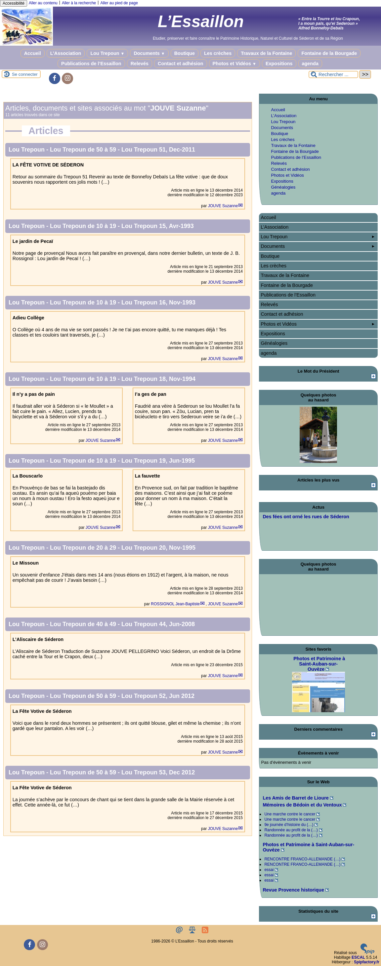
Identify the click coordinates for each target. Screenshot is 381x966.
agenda (310, 63)
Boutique (184, 53)
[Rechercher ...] (333, 74)
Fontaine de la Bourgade (329, 53)
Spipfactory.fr (366, 962)
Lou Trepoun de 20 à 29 (84, 547)
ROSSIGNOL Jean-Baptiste (175, 604)
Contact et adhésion (180, 63)
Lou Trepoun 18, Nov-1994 (158, 379)
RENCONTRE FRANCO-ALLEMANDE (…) (302, 859)
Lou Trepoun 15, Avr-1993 (157, 226)
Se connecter (25, 74)
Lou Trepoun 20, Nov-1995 (158, 547)
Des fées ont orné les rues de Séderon (306, 516)
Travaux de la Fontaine (266, 53)
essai (269, 869)
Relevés (139, 63)
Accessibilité (13, 3)
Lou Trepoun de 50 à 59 (84, 149)
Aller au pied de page (119, 3)
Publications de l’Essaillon (91, 63)
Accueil (32, 53)
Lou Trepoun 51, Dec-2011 (158, 149)
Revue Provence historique (293, 890)
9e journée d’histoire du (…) (288, 824)
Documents (149, 53)
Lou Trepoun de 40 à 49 (84, 624)
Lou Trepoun (107, 53)
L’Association (65, 53)
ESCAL (358, 957)
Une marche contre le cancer (289, 814)
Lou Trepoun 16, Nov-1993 (158, 302)
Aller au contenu (43, 3)
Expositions (279, 63)
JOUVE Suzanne (223, 206)
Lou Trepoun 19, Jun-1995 (158, 460)
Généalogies (283, 187)
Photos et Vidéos (234, 63)
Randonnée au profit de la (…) (291, 830)
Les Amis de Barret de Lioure (295, 798)
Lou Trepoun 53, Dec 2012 (158, 772)
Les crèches (218, 53)
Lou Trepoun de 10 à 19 (84, 226)
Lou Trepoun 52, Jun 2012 (157, 696)
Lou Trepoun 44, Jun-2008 (158, 624)
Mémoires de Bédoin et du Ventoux (302, 804)
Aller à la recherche (79, 3)
